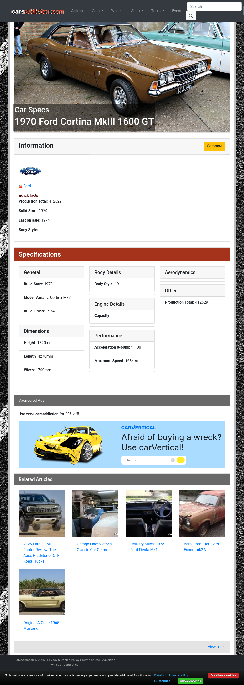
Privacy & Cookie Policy (63, 660)
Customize (162, 681)
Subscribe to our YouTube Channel (230, 660)
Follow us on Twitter (205, 660)
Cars (96, 11)
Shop (136, 11)
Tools (156, 11)
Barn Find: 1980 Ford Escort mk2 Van (201, 547)
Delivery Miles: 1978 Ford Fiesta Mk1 (147, 547)
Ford (27, 186)
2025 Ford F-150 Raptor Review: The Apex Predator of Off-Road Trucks (41, 552)
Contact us (70, 664)
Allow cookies (190, 681)
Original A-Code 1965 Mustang (41, 625)
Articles (77, 11)
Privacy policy (178, 675)
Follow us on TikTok (221, 660)
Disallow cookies (223, 675)
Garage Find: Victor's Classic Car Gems (94, 547)
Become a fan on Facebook (213, 660)
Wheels (117, 11)
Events (177, 11)
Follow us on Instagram (196, 660)
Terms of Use (90, 660)
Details (159, 675)
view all (216, 646)
